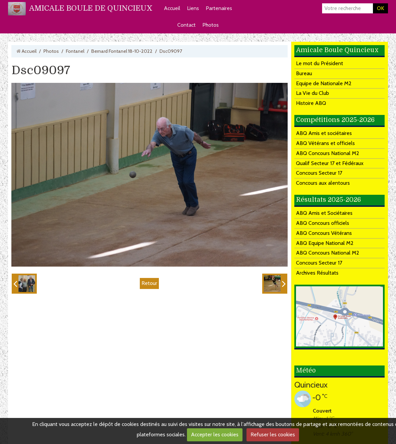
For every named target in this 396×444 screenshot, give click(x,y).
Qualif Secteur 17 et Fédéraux (330, 163)
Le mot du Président (319, 63)
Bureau (304, 73)
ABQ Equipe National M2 (325, 243)
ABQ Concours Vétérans (324, 233)
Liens (193, 8)
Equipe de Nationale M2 (324, 83)
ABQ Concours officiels (322, 223)
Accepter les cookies (214, 434)
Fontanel (75, 51)
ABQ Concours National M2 (327, 153)
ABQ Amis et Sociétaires (324, 213)
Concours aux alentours (323, 183)
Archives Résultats (317, 273)
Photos (210, 25)
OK (380, 8)
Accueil (172, 8)
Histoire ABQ (311, 103)
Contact (186, 25)
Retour (149, 283)
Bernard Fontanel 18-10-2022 (122, 51)
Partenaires (219, 8)
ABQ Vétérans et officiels (325, 143)
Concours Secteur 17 (319, 173)
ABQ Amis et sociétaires (324, 133)
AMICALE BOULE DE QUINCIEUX (91, 8)
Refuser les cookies (273, 434)
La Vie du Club (312, 93)
